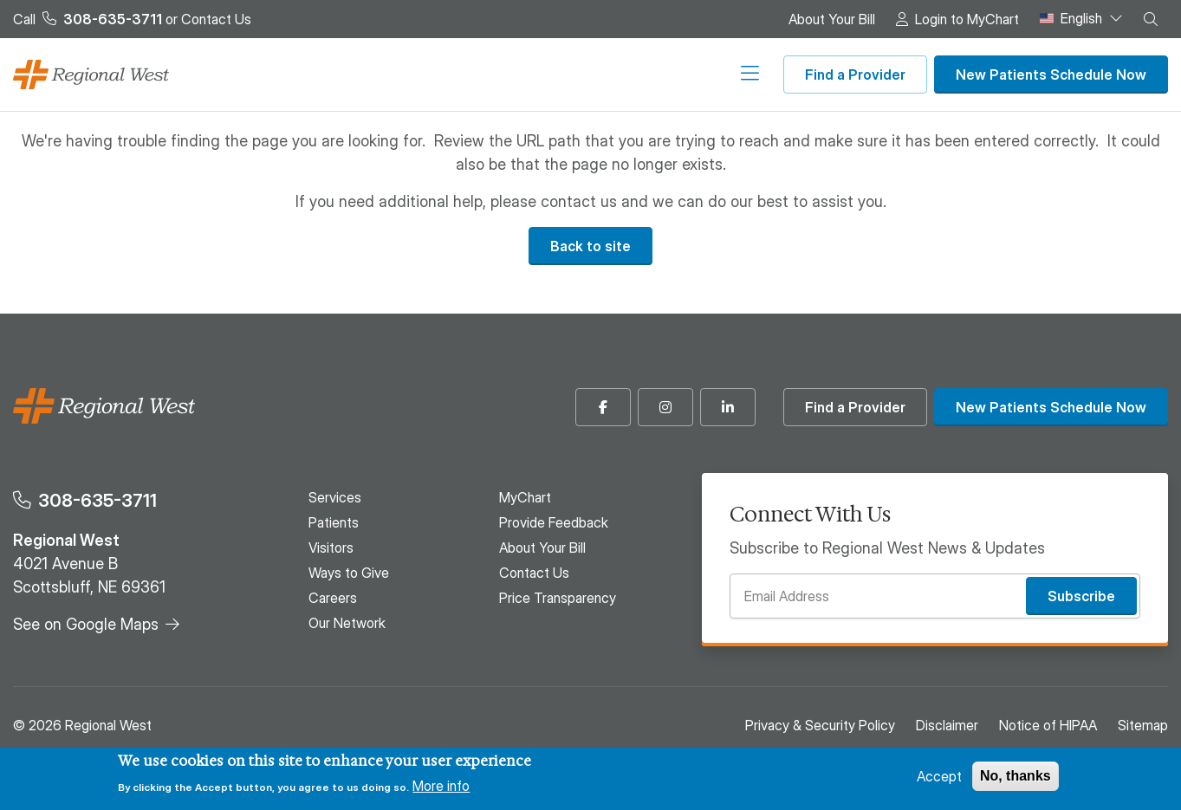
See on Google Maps (86, 624)
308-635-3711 (97, 500)
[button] (1150, 19)
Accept (939, 776)
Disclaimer (947, 725)
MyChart (525, 497)
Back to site (590, 246)
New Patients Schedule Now (1051, 74)
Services (343, 74)
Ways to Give (557, 74)
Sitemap (1143, 725)
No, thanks (1015, 775)
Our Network (719, 74)
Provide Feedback (553, 522)
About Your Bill (831, 19)
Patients (411, 74)
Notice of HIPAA (1048, 725)
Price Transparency (557, 597)
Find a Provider (855, 74)
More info (441, 785)
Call (87, 19)
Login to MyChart (967, 19)
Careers (639, 74)
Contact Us (216, 19)
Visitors (477, 74)
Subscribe (1081, 596)
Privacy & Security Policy (820, 725)
